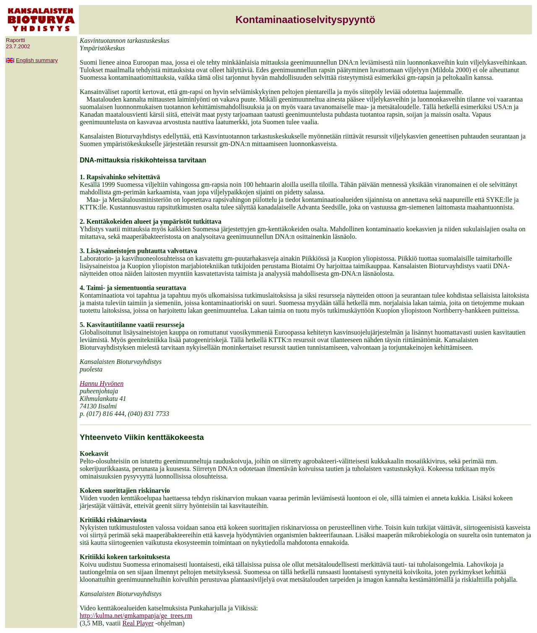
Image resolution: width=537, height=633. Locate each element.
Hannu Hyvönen (101, 383)
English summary (37, 60)
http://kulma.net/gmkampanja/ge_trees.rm (136, 615)
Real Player (138, 623)
